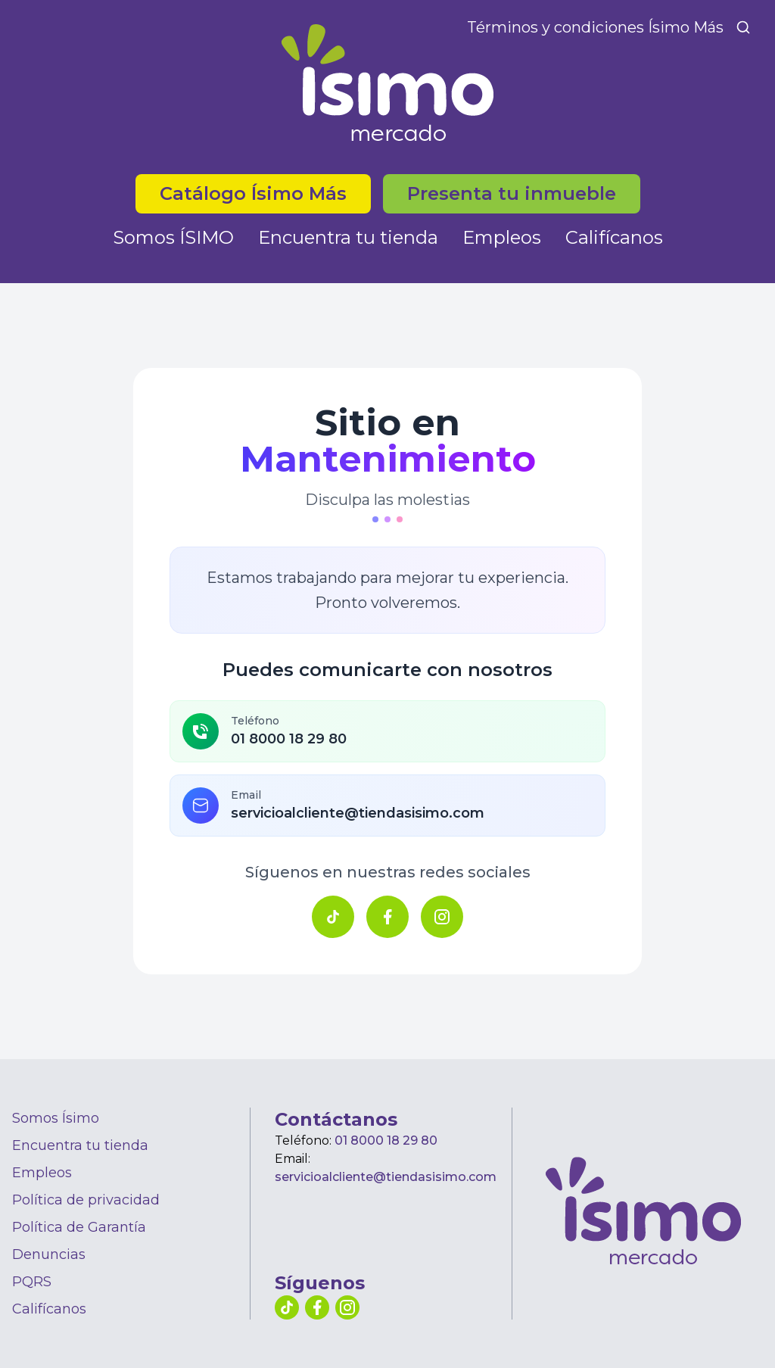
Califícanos (614, 237)
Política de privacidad (86, 1200)
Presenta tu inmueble (511, 193)
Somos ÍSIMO (173, 237)
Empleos (501, 237)
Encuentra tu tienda (348, 237)
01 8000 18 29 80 (386, 1140)
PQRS (31, 1281)
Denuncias (49, 1254)
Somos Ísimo (55, 1118)
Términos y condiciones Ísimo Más (595, 27)
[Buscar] (743, 27)
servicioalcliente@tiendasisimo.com (385, 1177)
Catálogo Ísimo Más (253, 193)
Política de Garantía (79, 1227)
